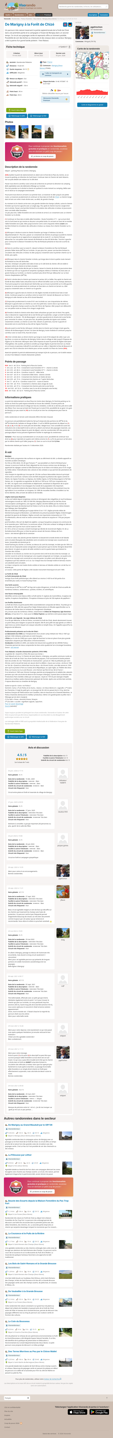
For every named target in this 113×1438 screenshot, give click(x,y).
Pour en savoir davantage (14, 704)
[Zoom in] (106, 55)
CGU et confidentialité (12, 1407)
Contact (7, 1427)
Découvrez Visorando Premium (55, 99)
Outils (8, 15)
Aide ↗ (31, 15)
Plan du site (8, 1411)
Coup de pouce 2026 (13, 1423)
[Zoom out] (106, 59)
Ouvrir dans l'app (16, 110)
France (50, 62)
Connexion (104, 15)
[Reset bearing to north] (106, 63)
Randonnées (20, 15)
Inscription (93, 15)
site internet (15, 647)
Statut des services (49, 1434)
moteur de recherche (52, 1379)
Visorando (7, 19)
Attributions (79, 78)
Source (7, 706)
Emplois (7, 1415)
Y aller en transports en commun (55, 74)
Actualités (8, 1419)
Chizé (57, 197)
